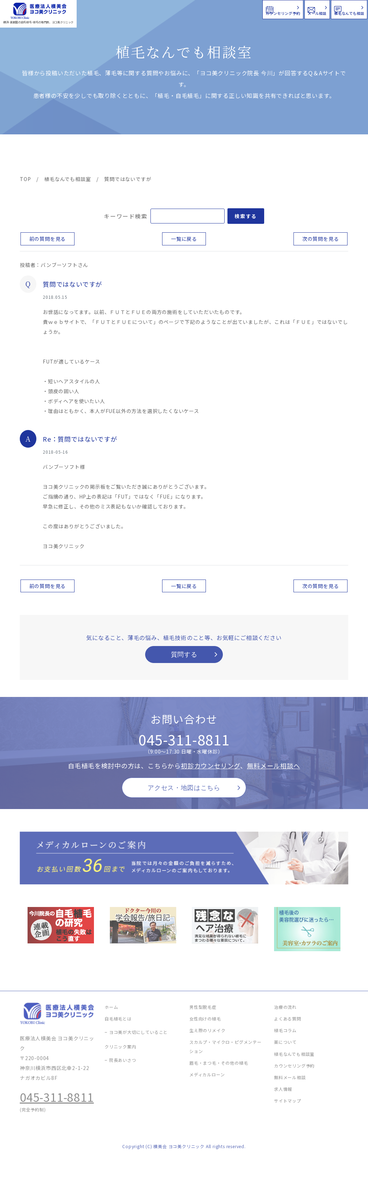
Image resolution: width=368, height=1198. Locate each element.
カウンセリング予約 (155, 8)
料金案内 (169, 155)
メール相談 (240, 8)
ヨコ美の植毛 (40, 155)
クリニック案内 (126, 155)
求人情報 (327, 155)
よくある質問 (209, 155)
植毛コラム (287, 155)
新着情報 (248, 155)
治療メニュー (81, 155)
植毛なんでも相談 (321, 8)
